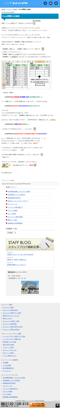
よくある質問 (7, 365)
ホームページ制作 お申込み (11, 329)
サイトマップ (7, 371)
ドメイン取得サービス (9, 355)
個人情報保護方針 (8, 368)
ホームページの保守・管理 (11, 321)
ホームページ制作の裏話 (15, 217)
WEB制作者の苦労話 (14, 198)
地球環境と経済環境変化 (15, 223)
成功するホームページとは (11, 315)
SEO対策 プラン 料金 (9, 342)
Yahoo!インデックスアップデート (18, 201)
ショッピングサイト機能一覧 (12, 339)
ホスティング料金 (8, 353)
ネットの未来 (12, 213)
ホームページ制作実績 (9, 324)
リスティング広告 (8, 347)
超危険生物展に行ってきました (16, 264)
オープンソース (12, 204)
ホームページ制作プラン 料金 (12, 313)
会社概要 (5, 362)
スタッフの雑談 (12, 210)
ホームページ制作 (8, 307)
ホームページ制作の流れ (10, 310)
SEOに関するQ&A (8, 344)
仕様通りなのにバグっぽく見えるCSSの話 (20, 254)
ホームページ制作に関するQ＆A (13, 326)
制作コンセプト (7, 318)
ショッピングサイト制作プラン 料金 (14, 336)
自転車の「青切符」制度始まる (16, 259)
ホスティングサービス (9, 350)
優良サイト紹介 (12, 220)
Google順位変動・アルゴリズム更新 (19, 191)
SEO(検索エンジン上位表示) (16, 194)
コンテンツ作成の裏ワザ (15, 207)
